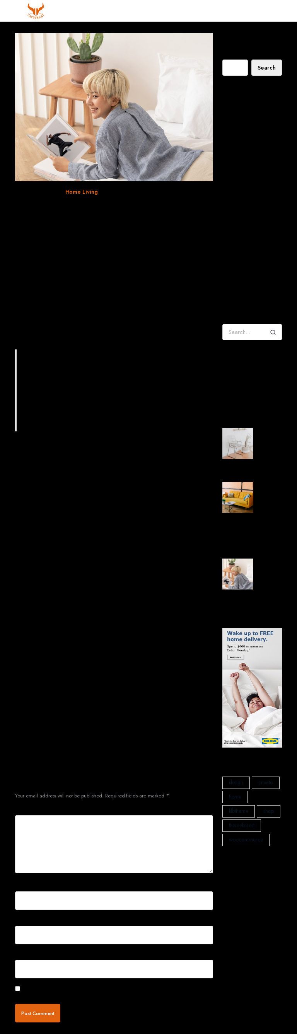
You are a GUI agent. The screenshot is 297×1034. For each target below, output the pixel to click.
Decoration (235, 372)
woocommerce (141, 192)
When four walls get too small (76, 207)
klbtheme (111, 192)
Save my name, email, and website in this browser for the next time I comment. (111, 989)
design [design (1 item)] (236, 782)
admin (229, 255)
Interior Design (238, 395)
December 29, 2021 (38, 192)
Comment (28, 809)
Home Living (81, 192)
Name (24, 885)
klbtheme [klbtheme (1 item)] (239, 811)
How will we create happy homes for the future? (251, 162)
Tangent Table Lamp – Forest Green (249, 302)
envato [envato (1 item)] (265, 782)
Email (23, 919)
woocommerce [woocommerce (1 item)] (246, 839)
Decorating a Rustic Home (251, 108)
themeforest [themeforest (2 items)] (242, 825)
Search (230, 53)
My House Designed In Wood (247, 123)
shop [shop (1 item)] (268, 811)
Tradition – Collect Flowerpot (249, 279)
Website (24, 954)
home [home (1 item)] (235, 797)
